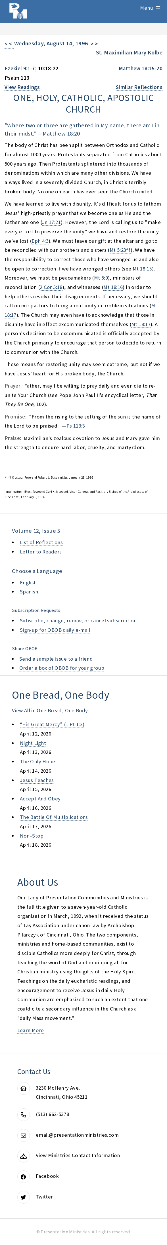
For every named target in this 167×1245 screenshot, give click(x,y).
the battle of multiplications (54, 817)
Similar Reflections (139, 87)
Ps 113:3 (75, 425)
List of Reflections (41, 542)
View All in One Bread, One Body (50, 710)
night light (33, 743)
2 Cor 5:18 (51, 287)
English (28, 582)
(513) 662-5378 (52, 1114)
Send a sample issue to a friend (56, 659)
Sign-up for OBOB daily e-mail (55, 630)
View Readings (22, 87)
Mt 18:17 (141, 324)
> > (93, 44)
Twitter (44, 1196)
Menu (146, 8)
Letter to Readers (41, 551)
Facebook (47, 1176)
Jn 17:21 (51, 222)
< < (9, 44)
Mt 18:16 (113, 287)
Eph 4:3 (40, 241)
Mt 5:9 (101, 277)
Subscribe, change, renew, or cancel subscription (78, 620)
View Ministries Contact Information (78, 1155)
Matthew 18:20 (61, 133)
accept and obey (40, 798)
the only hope (37, 761)
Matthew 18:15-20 (140, 68)
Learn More (30, 1030)
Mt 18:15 (142, 268)
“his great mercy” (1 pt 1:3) (52, 724)
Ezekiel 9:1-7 (20, 68)
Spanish (29, 591)
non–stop (31, 835)
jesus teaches (37, 780)
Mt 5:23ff (120, 250)
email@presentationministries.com (77, 1135)
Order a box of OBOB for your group (62, 668)
